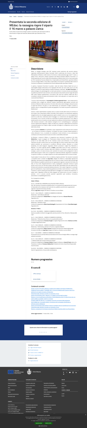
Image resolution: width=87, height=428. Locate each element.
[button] (43, 426)
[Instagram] (61, 7)
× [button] (85, 414)
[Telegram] (67, 7)
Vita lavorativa (29, 387)
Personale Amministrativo (13, 394)
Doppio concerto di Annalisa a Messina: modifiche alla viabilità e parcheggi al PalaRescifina (51, 288)
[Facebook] (52, 7)
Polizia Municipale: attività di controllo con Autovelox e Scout (45, 293)
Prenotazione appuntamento (32, 405)
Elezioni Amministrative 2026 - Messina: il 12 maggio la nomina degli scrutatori (49, 295)
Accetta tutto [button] (39, 423)
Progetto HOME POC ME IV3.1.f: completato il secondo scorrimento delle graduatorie (50, 300)
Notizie (63, 383)
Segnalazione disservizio (31, 407)
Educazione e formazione (49, 383)
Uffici (9, 387)
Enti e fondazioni (11, 390)
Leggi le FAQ (28, 409)
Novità (15, 16)
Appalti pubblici (29, 392)
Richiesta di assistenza (30, 411)
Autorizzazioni (47, 394)
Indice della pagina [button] (14, 66)
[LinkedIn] (64, 7)
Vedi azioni (70, 22)
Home (10, 16)
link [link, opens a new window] (55, 420)
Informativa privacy (48, 409)
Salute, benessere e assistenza (50, 392)
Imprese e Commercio (30, 390)
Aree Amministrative (12, 385)
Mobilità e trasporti (30, 398)
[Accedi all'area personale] (73, 1)
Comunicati (20, 16)
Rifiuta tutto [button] (48, 423)
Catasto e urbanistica (30, 394)
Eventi (63, 396)
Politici (9, 392)
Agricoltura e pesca (48, 396)
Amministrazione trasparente (50, 405)
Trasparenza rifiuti (47, 407)
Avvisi (63, 387)
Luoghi (63, 393)
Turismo (27, 396)
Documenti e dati (11, 396)
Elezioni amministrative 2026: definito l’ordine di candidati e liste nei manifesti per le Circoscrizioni (53, 305)
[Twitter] (55, 7)
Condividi (64, 22)
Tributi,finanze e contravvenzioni (50, 387)
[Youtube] (58, 7)
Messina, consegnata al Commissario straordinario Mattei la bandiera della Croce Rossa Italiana (52, 309)
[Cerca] (77, 6)
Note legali (46, 411)
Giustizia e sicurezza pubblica (50, 385)
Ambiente (46, 389)
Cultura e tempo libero (30, 385)
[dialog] (43, 421)
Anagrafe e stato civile (30, 383)
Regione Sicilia (11, 1)
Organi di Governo (11, 383)
